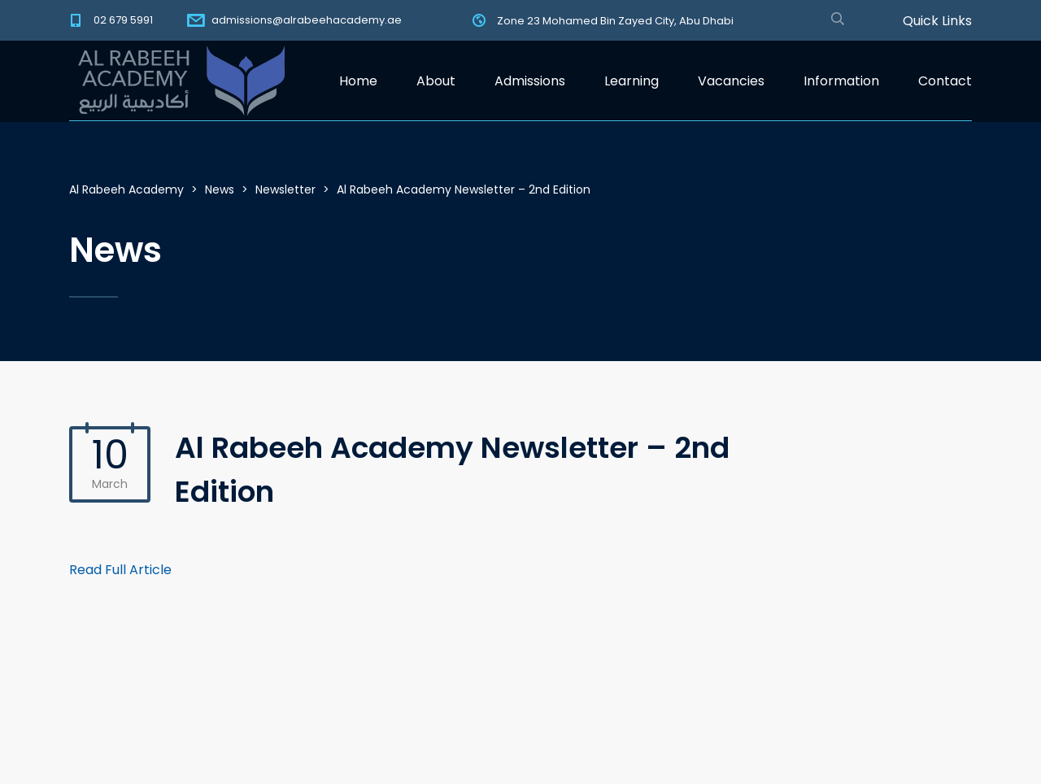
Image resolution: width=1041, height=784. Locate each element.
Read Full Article (120, 569)
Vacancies (731, 81)
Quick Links (937, 21)
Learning (631, 81)
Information (841, 81)
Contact (945, 81)
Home (358, 81)
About (435, 81)
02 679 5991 (123, 20)
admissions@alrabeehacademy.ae (306, 20)
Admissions (529, 81)
